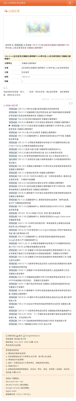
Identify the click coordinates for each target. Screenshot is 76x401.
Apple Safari (11, 391)
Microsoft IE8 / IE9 (14, 381)
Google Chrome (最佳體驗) (17, 388)
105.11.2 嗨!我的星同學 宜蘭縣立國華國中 (36, 172)
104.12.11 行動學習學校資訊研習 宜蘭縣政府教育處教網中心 (45, 310)
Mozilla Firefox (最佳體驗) (17, 384)
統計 (20, 335)
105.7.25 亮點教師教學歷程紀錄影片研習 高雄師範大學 (42, 320)
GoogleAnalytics (32, 335)
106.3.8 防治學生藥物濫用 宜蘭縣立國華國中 (37, 119)
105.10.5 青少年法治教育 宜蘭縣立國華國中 (37, 132)
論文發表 (13, 159)
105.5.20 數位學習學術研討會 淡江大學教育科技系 (40, 152)
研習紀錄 (19, 45)
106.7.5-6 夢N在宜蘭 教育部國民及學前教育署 (38, 109)
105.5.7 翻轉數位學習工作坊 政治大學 (35, 324)
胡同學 (8, 45)
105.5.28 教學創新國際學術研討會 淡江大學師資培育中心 (43, 156)
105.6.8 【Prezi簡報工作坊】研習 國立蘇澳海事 (39, 213)
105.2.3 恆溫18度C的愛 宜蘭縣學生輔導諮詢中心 (39, 149)
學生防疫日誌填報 (13, 345)
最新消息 (12, 335)
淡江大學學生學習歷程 (14, 3)
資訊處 (17, 339)
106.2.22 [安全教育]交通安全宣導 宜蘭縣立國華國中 (41, 183)
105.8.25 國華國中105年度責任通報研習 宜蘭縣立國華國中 (44, 122)
